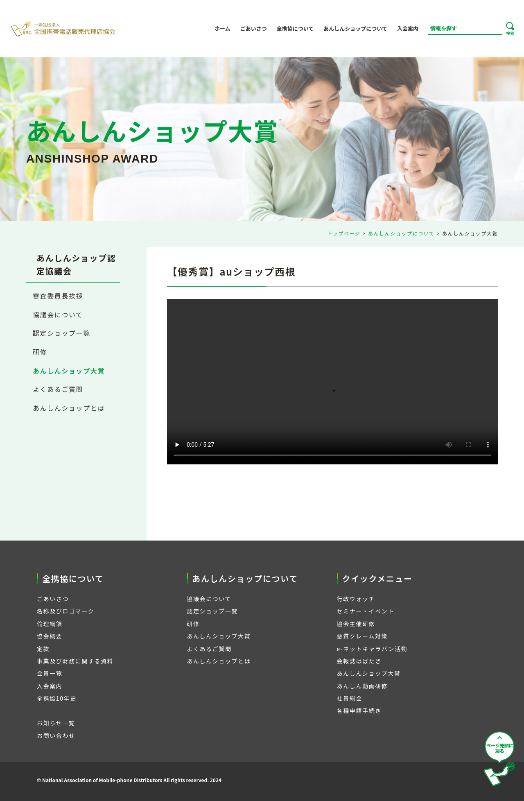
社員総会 (349, 698)
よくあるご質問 (58, 389)
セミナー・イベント (365, 611)
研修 (40, 352)
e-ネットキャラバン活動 (372, 649)
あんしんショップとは (69, 408)
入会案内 (407, 28)
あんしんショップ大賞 (69, 371)
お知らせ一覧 (56, 723)
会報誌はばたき (359, 661)
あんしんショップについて (355, 28)
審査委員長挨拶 (58, 296)
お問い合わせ (56, 735)
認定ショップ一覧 (61, 333)
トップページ (343, 233)
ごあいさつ (253, 28)
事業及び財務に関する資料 (75, 661)
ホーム (222, 28)
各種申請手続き (359, 710)
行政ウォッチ (356, 599)
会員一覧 (49, 673)
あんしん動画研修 (362, 686)
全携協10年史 (57, 698)
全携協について (295, 28)
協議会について (58, 314)
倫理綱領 (49, 624)
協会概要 (49, 636)
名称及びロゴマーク (65, 611)
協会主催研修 (356, 624)
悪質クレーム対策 (362, 636)
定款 (43, 649)
